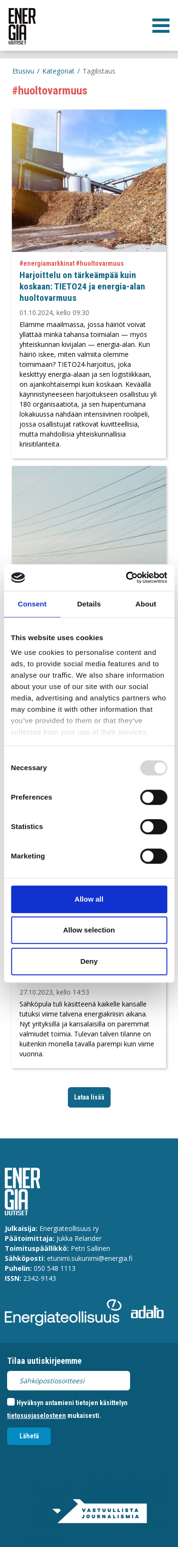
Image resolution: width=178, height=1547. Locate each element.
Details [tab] (89, 604)
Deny (89, 961)
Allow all (89, 899)
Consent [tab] (32, 604)
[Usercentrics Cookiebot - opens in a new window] (126, 577)
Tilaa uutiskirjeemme (44, 1361)
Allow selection (89, 930)
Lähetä (29, 1436)
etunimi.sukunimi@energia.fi (89, 1258)
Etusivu (23, 70)
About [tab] (145, 604)
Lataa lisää (89, 1097)
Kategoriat (58, 70)
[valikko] (161, 25)
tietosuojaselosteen (36, 1415)
